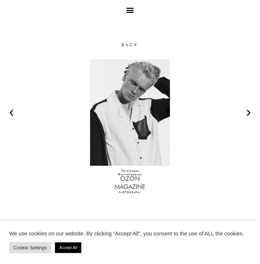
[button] (130, 10)
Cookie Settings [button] (30, 247)
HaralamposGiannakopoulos (130, 172)
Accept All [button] (68, 247)
